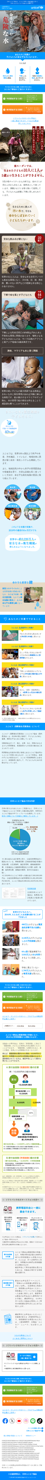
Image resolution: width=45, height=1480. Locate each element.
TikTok (39, 1421)
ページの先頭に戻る (34, 1428)
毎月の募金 (31, 1026)
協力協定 (31, 1)
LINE (33, 1421)
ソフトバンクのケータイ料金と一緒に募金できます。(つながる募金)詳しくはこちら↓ (24, 120)
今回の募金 (20, 1026)
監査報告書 (31, 889)
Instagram (26, 1421)
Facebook (5, 1421)
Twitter (12, 1421)
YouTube (19, 1421)
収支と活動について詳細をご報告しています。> (20, 816)
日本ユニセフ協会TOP (33, 1431)
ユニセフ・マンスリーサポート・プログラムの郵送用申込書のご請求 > (22, 1017)
